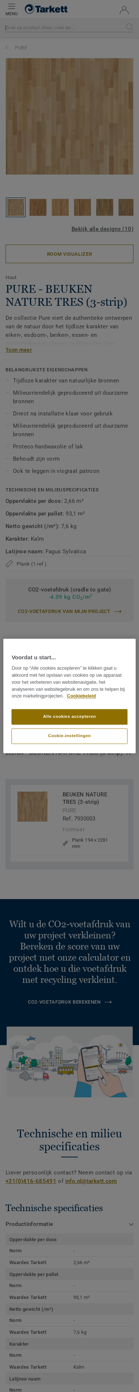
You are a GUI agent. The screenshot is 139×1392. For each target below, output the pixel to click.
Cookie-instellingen (69, 736)
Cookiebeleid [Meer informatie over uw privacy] (81, 696)
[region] (69, 696)
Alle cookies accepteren (69, 717)
